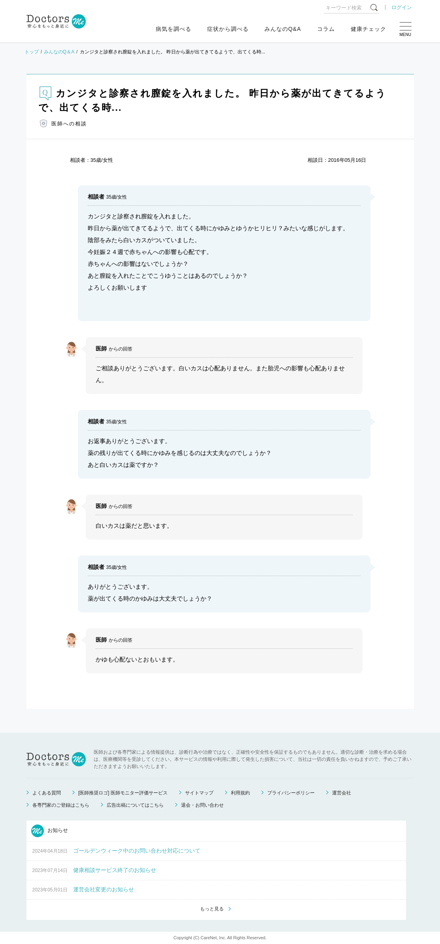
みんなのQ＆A (59, 52)
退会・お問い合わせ (202, 805)
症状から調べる (228, 29)
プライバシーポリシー (291, 793)
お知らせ (49, 831)
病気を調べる (173, 29)
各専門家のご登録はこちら (60, 805)
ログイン (401, 7)
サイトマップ (199, 793)
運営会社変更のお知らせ (103, 889)
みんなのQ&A (282, 29)
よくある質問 (46, 793)
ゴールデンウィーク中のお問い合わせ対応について (136, 850)
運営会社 (341, 793)
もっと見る (212, 909)
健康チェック (368, 29)
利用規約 (240, 793)
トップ (32, 52)
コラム (326, 29)
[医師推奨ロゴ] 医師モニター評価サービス (123, 793)
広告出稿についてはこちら (135, 805)
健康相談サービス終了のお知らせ (114, 870)
